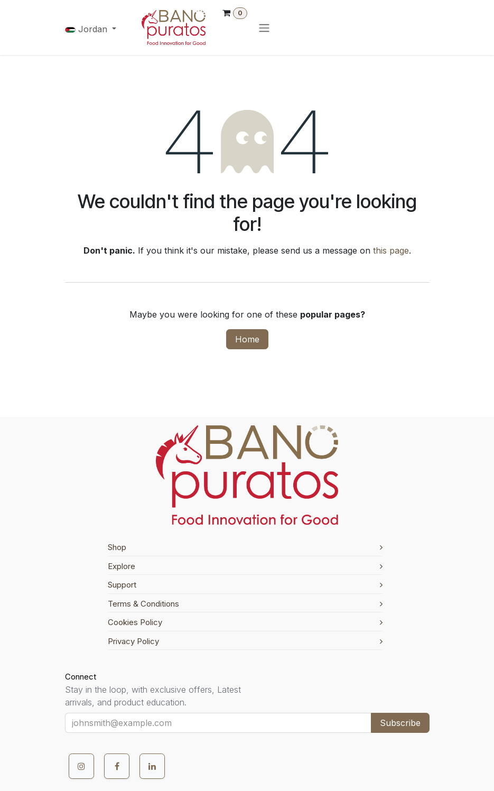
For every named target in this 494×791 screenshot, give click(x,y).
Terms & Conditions (245, 604)
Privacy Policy (245, 641)
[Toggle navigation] (264, 27)
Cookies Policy (245, 622)
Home (247, 339)
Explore (245, 566)
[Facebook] (117, 766)
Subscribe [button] (400, 723)
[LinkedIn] (152, 766)
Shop (245, 547)
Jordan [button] (87, 29)
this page (391, 250)
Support (245, 585)
